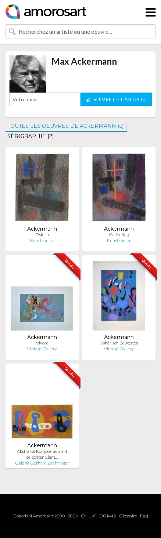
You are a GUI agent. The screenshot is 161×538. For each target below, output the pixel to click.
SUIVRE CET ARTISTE (116, 99)
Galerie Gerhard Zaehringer (42, 463)
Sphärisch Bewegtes (119, 343)
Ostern (42, 234)
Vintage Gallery (42, 348)
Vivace (42, 343)
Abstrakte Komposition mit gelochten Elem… (42, 454)
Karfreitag (119, 234)
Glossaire (128, 516)
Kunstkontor (42, 240)
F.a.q (144, 516)
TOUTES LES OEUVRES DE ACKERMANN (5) (65, 126)
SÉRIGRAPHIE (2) (30, 136)
